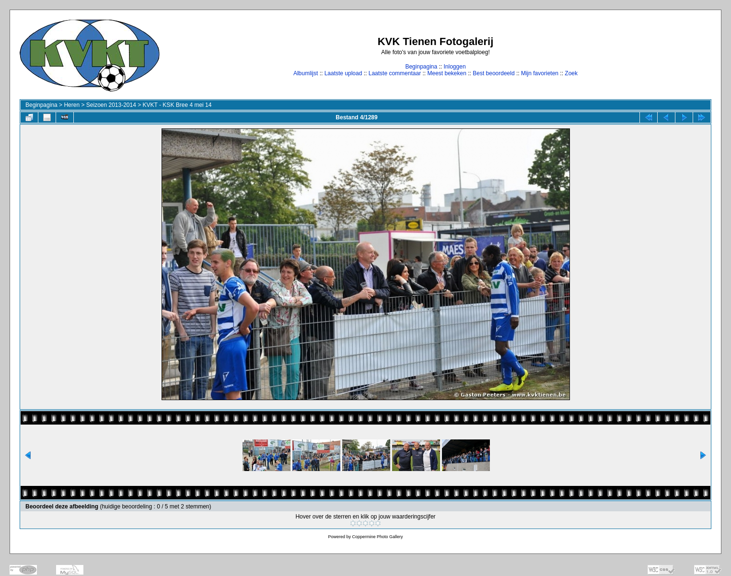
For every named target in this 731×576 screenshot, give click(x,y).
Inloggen (455, 66)
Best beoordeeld (493, 73)
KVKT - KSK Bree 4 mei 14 (177, 105)
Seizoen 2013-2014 (111, 105)
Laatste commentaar (395, 73)
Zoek (571, 73)
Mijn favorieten (539, 73)
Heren (72, 105)
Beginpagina (421, 66)
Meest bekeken (446, 73)
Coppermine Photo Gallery (377, 536)
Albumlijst (305, 73)
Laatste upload (343, 73)
